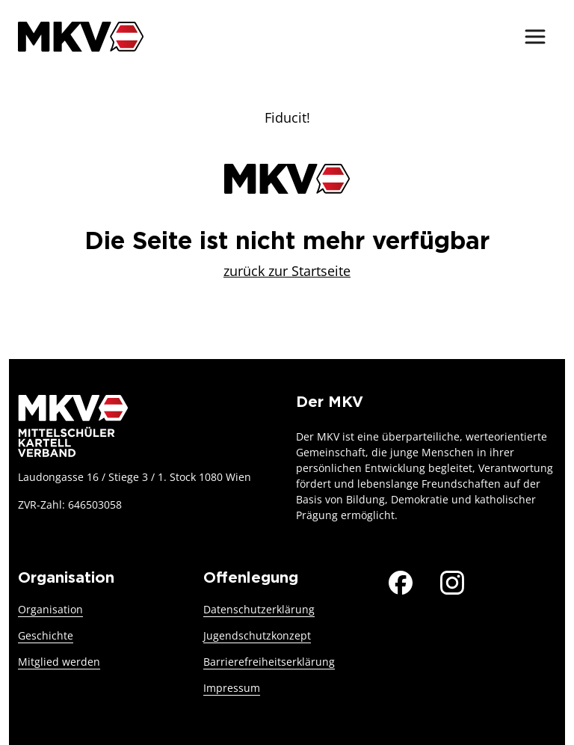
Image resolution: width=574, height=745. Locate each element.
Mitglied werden (59, 661)
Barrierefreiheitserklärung (269, 661)
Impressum (231, 688)
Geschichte (45, 635)
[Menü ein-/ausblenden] (535, 37)
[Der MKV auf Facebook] (401, 580)
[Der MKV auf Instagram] (452, 580)
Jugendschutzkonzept (257, 635)
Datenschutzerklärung (259, 609)
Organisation (50, 609)
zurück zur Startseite (287, 271)
